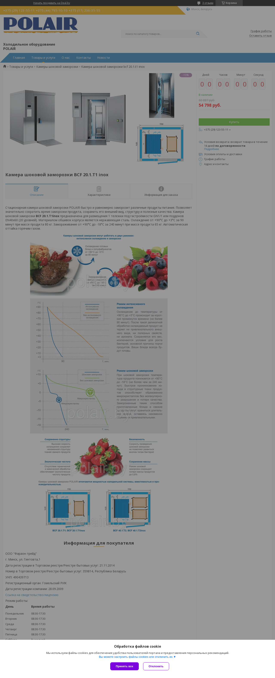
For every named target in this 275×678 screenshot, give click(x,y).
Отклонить (156, 666)
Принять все (124, 666)
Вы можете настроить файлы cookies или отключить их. (136, 656)
